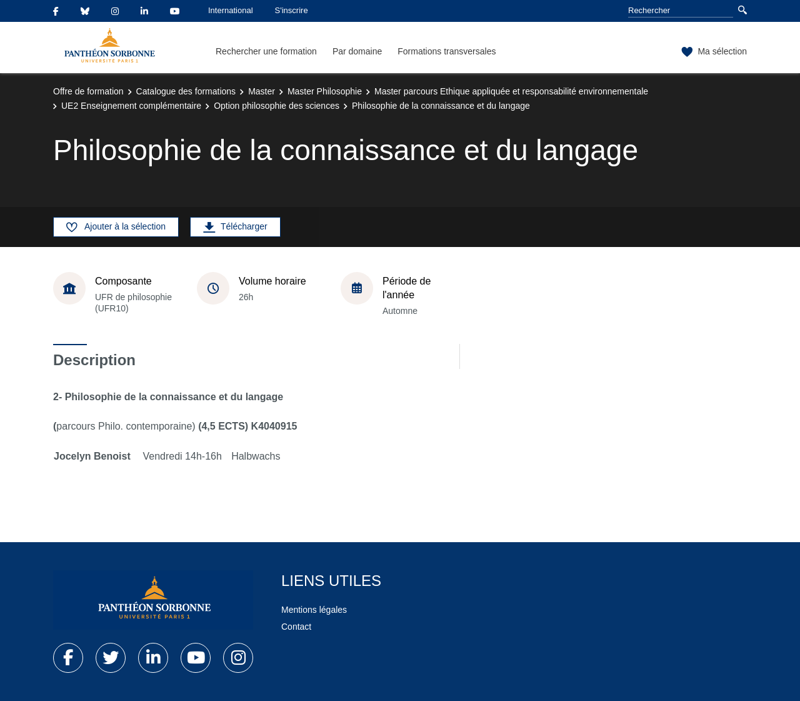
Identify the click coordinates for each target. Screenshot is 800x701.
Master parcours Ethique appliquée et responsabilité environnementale (511, 91)
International (230, 10)
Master (261, 91)
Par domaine (357, 51)
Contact (296, 627)
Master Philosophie (325, 91)
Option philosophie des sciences (276, 106)
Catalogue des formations (186, 91)
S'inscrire (291, 10)
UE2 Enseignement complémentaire (131, 106)
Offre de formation (88, 91)
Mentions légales (314, 610)
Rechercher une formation (266, 51)
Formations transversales (447, 51)
